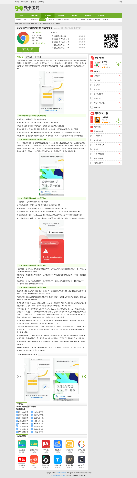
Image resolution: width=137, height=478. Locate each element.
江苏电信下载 (39, 412)
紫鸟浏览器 (97, 140)
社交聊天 (18, 19)
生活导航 (74, 19)
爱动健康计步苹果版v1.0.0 (60, 39)
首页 (21, 15)
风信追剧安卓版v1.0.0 (59, 36)
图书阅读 (66, 19)
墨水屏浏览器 (98, 131)
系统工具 (26, 19)
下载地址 (38, 57)
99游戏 (17, 2)
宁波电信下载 (39, 418)
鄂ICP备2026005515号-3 (58, 475)
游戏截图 (29, 57)
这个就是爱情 (98, 94)
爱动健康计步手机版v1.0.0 (60, 42)
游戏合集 (101, 15)
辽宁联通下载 (23, 432)
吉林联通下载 (39, 429)
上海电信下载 (39, 424)
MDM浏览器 (98, 136)
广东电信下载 (23, 424)
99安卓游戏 (24, 2)
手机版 (120, 2)
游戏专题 (41, 2)
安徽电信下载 (23, 421)
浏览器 (38, 43)
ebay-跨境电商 (99, 154)
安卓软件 (48, 15)
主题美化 (58, 19)
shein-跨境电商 (99, 145)
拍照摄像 (82, 19)
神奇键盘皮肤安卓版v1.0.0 (60, 48)
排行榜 (74, 15)
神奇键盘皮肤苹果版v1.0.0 (60, 45)
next (84, 376)
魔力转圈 (97, 89)
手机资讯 (61, 15)
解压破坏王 (97, 98)
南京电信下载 (23, 415)
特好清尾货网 (98, 163)
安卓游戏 (34, 15)
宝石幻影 (97, 85)
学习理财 (33, 452)
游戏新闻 (33, 2)
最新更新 (88, 15)
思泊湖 (96, 149)
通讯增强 (89, 19)
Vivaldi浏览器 (98, 158)
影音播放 (51, 19)
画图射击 (97, 71)
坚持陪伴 (97, 107)
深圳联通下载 (39, 426)
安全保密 (34, 19)
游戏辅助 (97, 19)
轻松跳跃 (97, 76)
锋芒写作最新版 (99, 103)
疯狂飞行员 (97, 80)
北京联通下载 (23, 426)
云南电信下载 (39, 421)
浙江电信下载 (23, 412)
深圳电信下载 (39, 415)
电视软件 (105, 19)
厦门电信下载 (23, 418)
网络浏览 (42, 19)
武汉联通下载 (39, 432)
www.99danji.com (61, 473)
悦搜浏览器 (97, 127)
